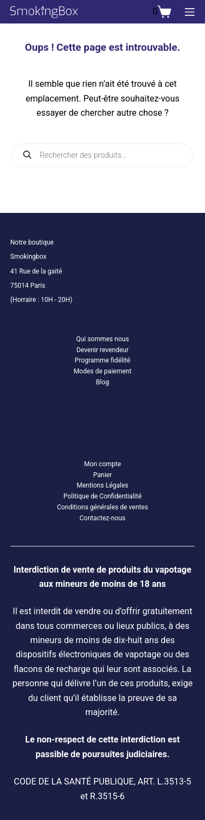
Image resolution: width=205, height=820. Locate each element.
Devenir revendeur (103, 350)
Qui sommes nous (102, 339)
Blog (102, 382)
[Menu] (190, 12)
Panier (102, 475)
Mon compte (102, 464)
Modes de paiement (103, 371)
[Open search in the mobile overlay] (102, 155)
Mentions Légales (102, 485)
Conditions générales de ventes (102, 507)
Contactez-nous (103, 518)
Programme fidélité (103, 360)
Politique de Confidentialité (102, 496)
